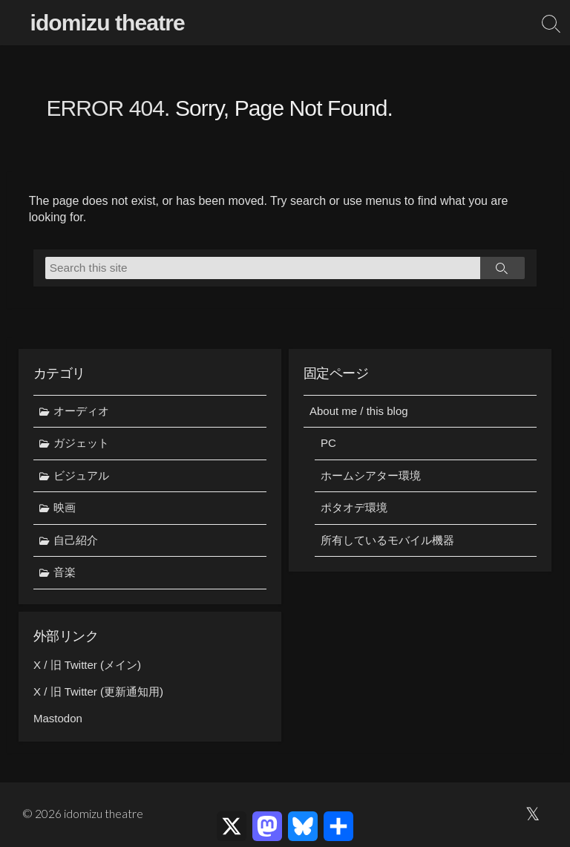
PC (328, 442)
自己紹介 (75, 540)
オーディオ (81, 411)
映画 (64, 507)
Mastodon (57, 719)
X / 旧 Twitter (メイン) (87, 665)
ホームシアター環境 (371, 475)
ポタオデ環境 (354, 507)
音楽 (64, 572)
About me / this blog (358, 411)
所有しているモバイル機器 (387, 540)
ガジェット (81, 442)
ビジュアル (81, 475)
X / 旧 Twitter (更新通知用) (98, 692)
